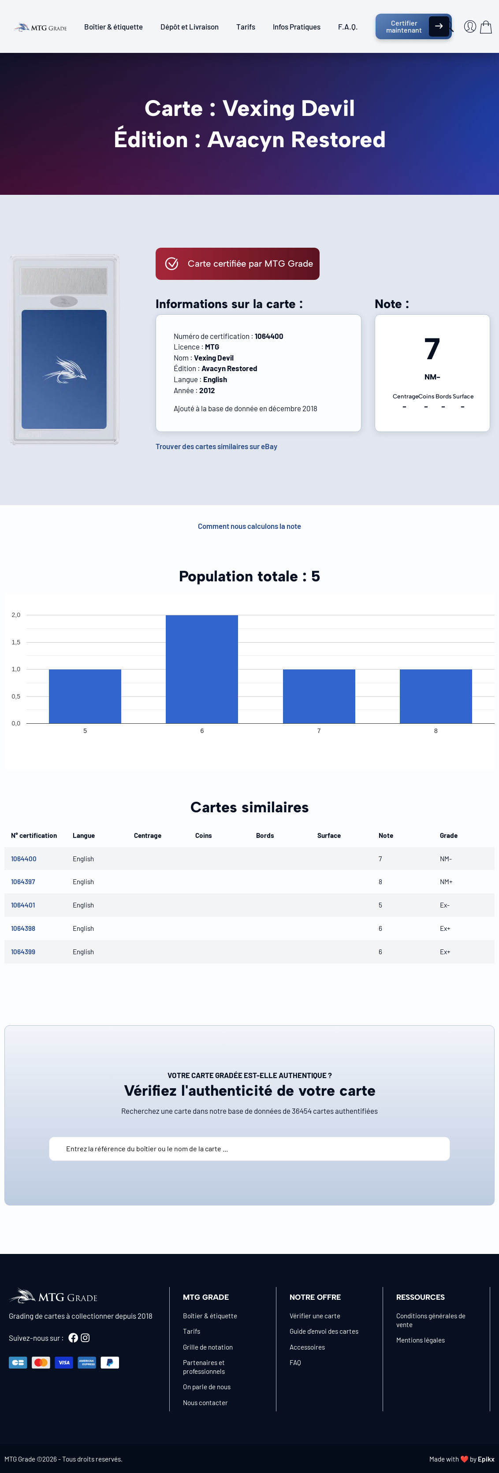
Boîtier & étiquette (113, 26)
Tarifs (245, 26)
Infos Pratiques (296, 26)
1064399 (23, 952)
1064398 (23, 928)
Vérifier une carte (315, 1316)
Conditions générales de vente (430, 1320)
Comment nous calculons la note (249, 525)
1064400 (24, 859)
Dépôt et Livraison (189, 26)
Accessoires (307, 1347)
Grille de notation (208, 1347)
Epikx (486, 1459)
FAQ (295, 1362)
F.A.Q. (348, 26)
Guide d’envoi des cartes (324, 1331)
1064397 (23, 881)
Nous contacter (205, 1402)
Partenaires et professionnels (204, 1366)
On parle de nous (207, 1387)
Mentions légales (420, 1340)
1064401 (23, 905)
